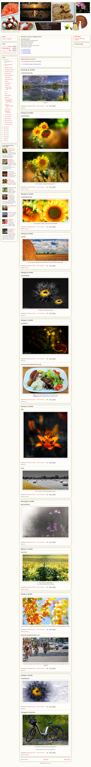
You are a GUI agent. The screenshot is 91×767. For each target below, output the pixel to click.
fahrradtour (26, 189)
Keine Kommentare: (40, 106)
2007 (5, 140)
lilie (22, 409)
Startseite (45, 759)
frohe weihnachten (11, 180)
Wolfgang (78, 36)
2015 (5, 59)
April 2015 (7, 118)
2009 (5, 136)
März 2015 (7, 120)
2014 (5, 127)
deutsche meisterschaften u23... (31, 635)
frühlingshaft (11, 171)
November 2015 (8, 64)
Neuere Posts (24, 759)
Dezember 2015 (8, 61)
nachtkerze (24, 323)
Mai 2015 (7, 116)
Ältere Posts (67, 759)
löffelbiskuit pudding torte (11, 160)
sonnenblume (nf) (26, 197)
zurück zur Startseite (6, 38)
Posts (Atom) (48, 763)
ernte (22, 468)
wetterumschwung (26, 73)
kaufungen (4, 53)
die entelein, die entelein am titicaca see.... (11, 230)
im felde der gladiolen (10, 220)
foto (25, 107)
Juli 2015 (7, 73)
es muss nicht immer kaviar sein (31, 364)
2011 (5, 132)
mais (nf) (24, 552)
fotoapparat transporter (28, 712)
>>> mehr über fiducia (26, 52)
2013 (5, 128)
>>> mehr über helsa (25, 49)
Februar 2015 (8, 122)
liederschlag (11, 195)
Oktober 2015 (8, 67)
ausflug (3, 46)
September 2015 (9, 69)
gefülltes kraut (11, 149)
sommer (23, 237)
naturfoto (9, 53)
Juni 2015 (7, 114)
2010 (5, 134)
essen (25, 401)
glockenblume (25, 504)
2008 (5, 138)
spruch (13, 53)
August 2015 (8, 71)
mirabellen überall (12, 187)
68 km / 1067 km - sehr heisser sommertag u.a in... (9, 101)
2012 (5, 130)
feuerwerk (4, 50)
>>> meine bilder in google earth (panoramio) (31, 64)
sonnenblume (25, 116)
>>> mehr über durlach (26, 53)
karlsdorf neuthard (12, 212)
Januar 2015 (8, 124)
